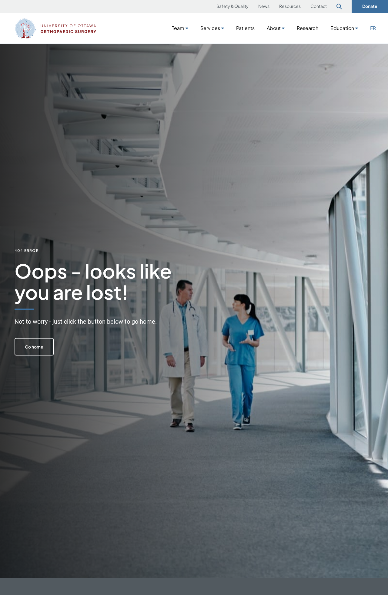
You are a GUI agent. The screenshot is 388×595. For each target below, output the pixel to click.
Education (342, 28)
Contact (318, 6)
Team (178, 28)
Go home (34, 346)
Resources (290, 6)
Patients (245, 28)
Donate (369, 6)
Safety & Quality (232, 6)
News (263, 6)
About (274, 28)
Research (307, 28)
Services (210, 28)
